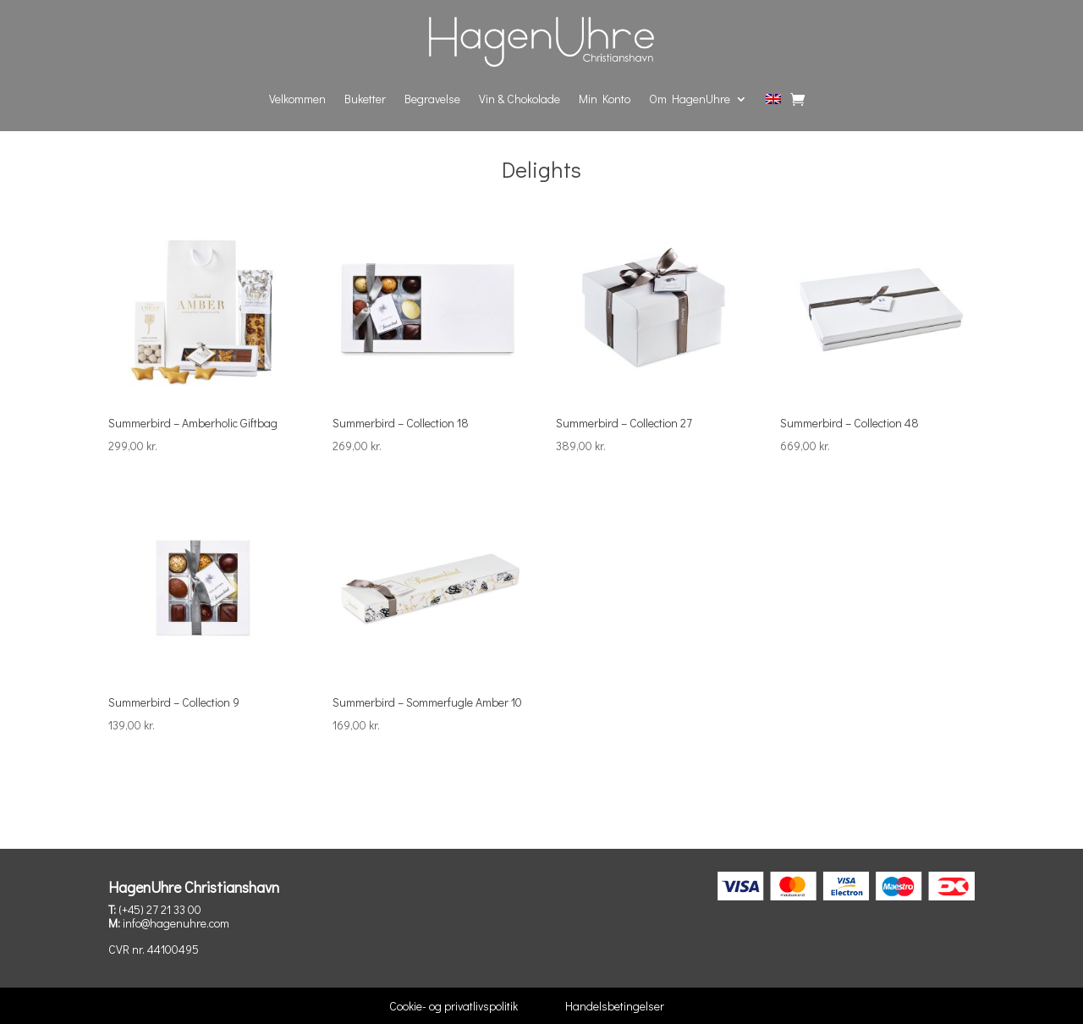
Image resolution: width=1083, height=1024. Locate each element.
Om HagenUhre (689, 99)
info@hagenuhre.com (176, 923)
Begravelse (432, 99)
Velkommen (297, 99)
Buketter (365, 99)
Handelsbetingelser (614, 1006)
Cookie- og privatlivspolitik (453, 1006)
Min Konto (604, 99)
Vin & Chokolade (519, 99)
